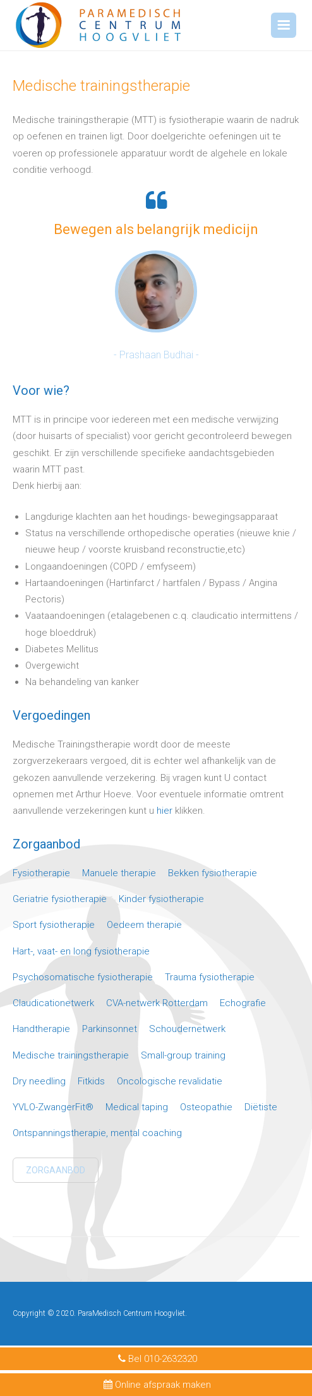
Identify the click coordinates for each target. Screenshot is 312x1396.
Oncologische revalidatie (169, 1081)
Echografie (243, 1003)
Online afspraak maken (156, 1384)
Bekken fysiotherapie (212, 873)
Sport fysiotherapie (54, 924)
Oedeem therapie (144, 924)
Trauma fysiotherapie (210, 977)
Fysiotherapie (41, 873)
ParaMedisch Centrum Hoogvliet (131, 1313)
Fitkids (91, 1081)
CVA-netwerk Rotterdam (157, 1003)
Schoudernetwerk (187, 1029)
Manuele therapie (119, 873)
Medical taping (136, 1107)
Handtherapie (41, 1029)
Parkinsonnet (109, 1029)
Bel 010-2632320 (156, 1358)
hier (164, 810)
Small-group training (183, 1055)
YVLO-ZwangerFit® (53, 1107)
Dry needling (39, 1081)
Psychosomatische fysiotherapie (83, 977)
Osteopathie (206, 1107)
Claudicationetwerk (53, 1003)
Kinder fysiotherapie (161, 899)
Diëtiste (260, 1107)
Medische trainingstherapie (71, 1055)
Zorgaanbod (55, 1170)
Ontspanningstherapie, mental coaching (97, 1133)
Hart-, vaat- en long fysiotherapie (81, 951)
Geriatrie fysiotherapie (60, 899)
